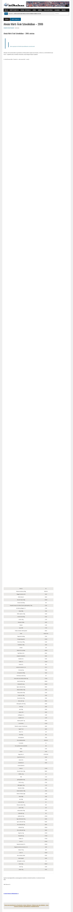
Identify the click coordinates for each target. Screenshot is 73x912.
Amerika (40, 10)
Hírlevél (64, 10)
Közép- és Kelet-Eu (14, 10)
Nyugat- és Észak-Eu (26, 10)
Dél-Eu (6, 10)
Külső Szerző (11, 27)
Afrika (34, 10)
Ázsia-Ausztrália (48, 10)
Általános (57, 10)
